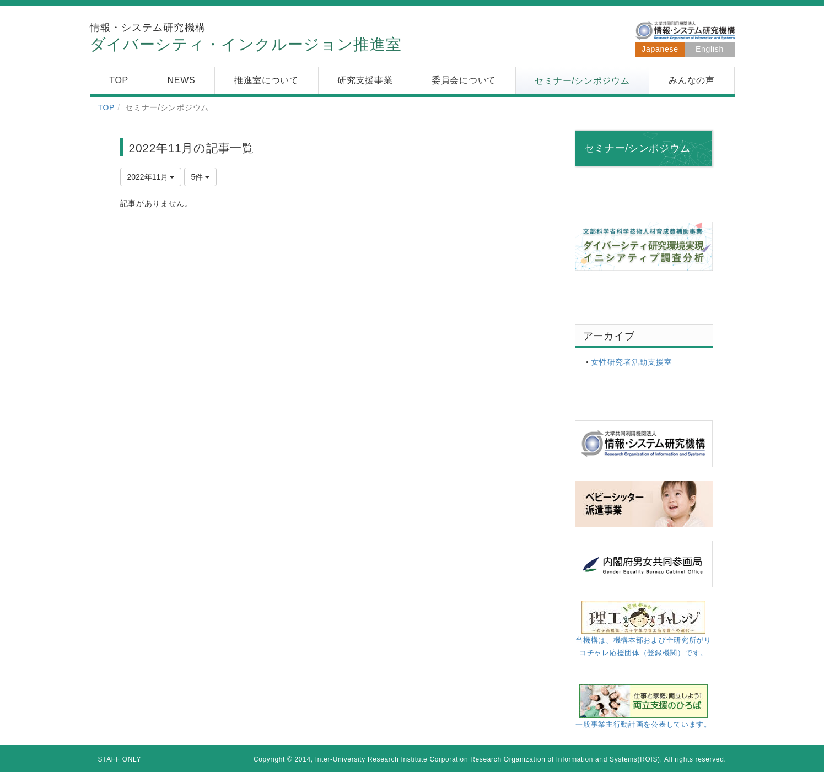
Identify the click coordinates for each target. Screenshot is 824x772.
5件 (200, 176)
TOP (106, 107)
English (710, 49)
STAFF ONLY (120, 759)
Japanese (660, 49)
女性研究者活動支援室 (631, 362)
